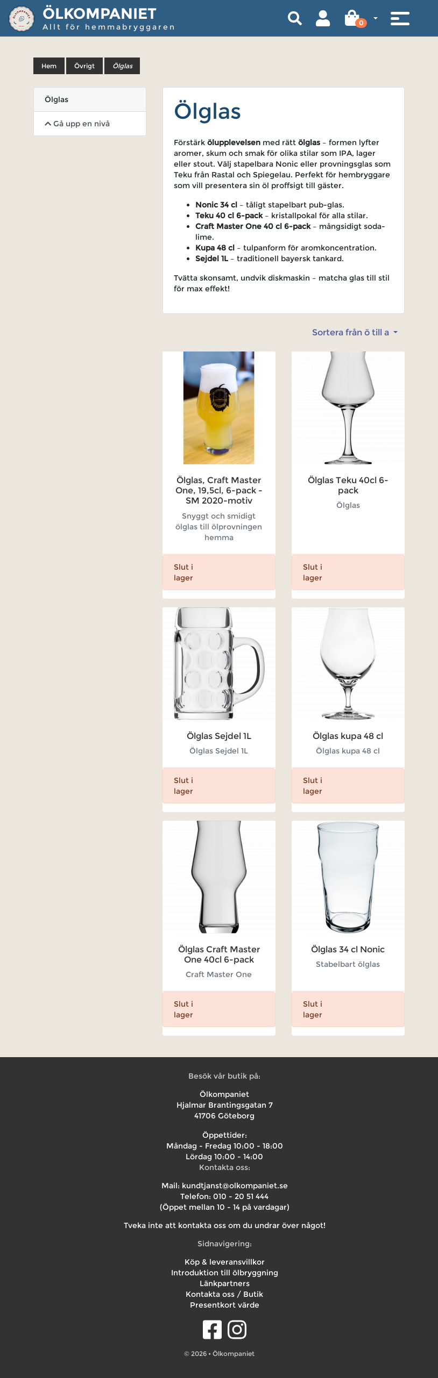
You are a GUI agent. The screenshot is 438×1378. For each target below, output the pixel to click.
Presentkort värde (224, 1305)
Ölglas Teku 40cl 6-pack (348, 485)
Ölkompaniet (100, 13)
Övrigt (84, 66)
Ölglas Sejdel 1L (219, 736)
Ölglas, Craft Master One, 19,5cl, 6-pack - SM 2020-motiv (219, 490)
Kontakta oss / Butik (224, 1294)
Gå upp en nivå (77, 123)
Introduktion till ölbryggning (224, 1272)
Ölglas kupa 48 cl (348, 736)
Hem (48, 66)
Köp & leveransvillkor (225, 1262)
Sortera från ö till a (351, 332)
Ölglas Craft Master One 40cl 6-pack (219, 954)
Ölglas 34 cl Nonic (348, 949)
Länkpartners (225, 1283)
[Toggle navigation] (400, 18)
